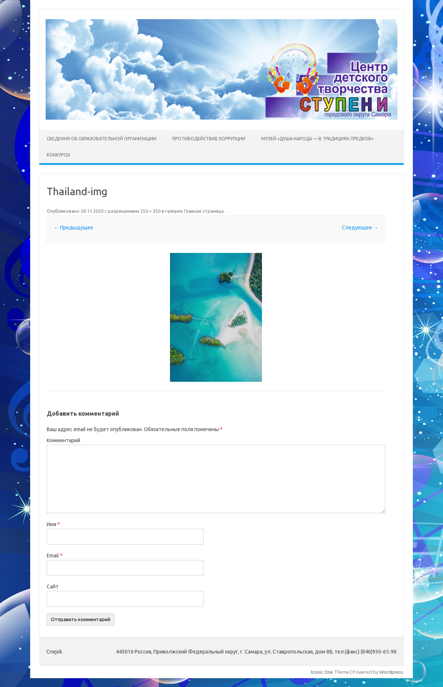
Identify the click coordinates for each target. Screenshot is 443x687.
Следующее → (360, 227)
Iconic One (322, 671)
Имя (53, 524)
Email (55, 556)
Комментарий (63, 440)
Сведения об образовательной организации (101, 138)
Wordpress (391, 671)
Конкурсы (58, 154)
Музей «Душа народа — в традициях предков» (317, 138)
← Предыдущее (73, 227)
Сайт (53, 586)
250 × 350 (150, 211)
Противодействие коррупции (208, 138)
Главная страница (204, 211)
